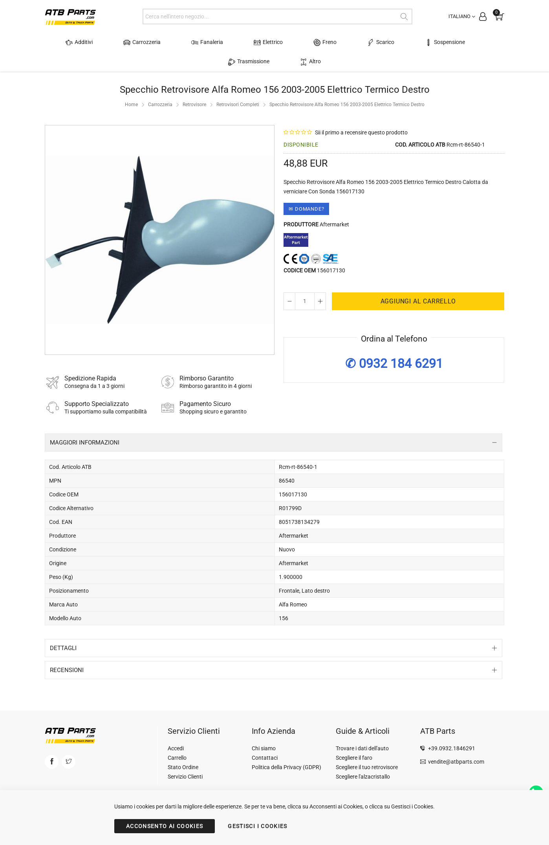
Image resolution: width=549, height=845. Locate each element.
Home (131, 85)
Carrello (177, 738)
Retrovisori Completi (237, 85)
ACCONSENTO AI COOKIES (164, 826)
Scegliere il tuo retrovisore (367, 748)
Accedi (176, 729)
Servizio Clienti (185, 757)
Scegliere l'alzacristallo (363, 757)
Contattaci (265, 738)
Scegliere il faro (354, 738)
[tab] (273, 423)
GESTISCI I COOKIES (257, 826)
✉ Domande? (306, 190)
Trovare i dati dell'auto (362, 729)
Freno (277, 42)
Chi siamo (264, 729)
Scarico (324, 42)
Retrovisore (194, 85)
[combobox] (277, 16)
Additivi (69, 42)
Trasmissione (440, 42)
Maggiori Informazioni (84, 423)
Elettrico (230, 42)
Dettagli (63, 628)
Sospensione (378, 42)
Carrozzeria (122, 42)
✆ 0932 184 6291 (394, 343)
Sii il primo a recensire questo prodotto (361, 113)
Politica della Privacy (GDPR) (286, 748)
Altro (488, 42)
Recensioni (67, 650)
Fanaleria (178, 42)
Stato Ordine (183, 748)
